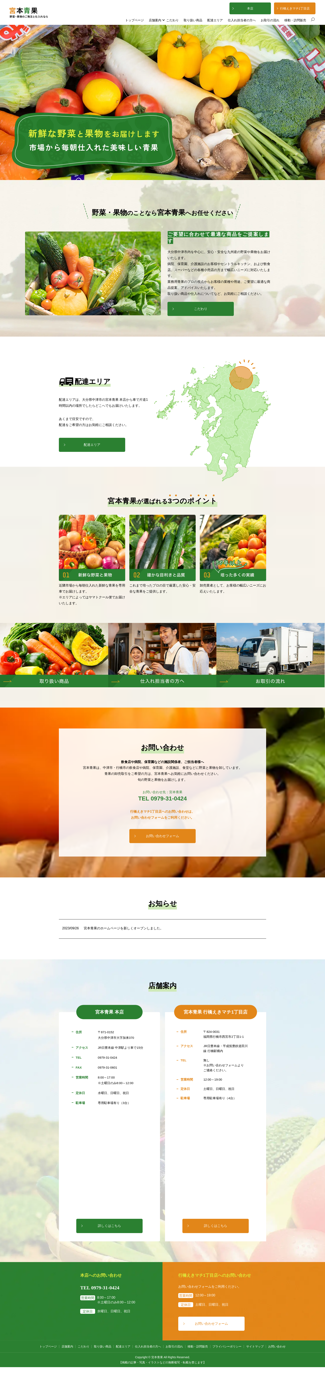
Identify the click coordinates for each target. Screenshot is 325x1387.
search (313, 20)
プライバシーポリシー (226, 1346)
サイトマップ (255, 1346)
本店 (250, 8)
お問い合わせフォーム (162, 836)
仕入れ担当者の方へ (242, 20)
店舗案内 (155, 20)
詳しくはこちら (109, 1225)
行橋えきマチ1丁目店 (295, 8)
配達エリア (215, 20)
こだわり (172, 20)
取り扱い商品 (193, 20)
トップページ (134, 20)
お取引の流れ (270, 20)
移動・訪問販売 (295, 20)
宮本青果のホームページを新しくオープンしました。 (123, 928)
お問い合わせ (277, 1346)
